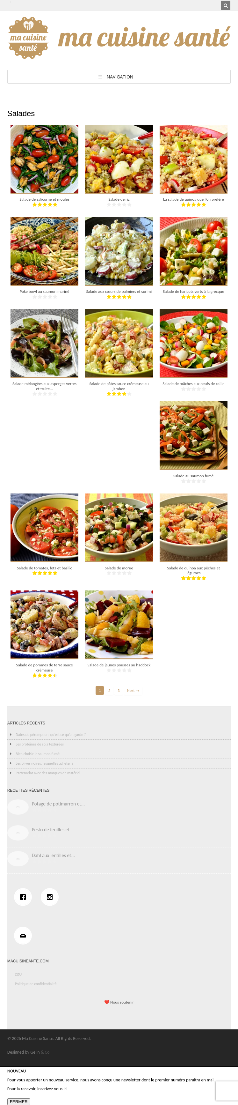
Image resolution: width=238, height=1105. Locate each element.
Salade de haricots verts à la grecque (193, 291)
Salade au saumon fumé (193, 475)
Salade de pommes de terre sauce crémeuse (44, 667)
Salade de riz (119, 199)
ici (65, 1089)
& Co (45, 1052)
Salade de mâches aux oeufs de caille (193, 383)
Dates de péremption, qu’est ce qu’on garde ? (51, 734)
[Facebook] (24, 897)
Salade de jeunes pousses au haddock (119, 665)
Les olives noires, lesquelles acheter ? (44, 763)
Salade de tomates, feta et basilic (44, 568)
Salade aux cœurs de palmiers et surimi (119, 291)
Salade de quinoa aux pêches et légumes (193, 570)
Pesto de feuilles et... (53, 830)
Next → (133, 690)
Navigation (120, 77)
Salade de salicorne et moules (44, 199)
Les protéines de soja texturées (40, 744)
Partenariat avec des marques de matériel (48, 773)
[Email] (24, 936)
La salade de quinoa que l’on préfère (193, 199)
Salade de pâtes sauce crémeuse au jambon (118, 386)
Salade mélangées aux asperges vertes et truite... (44, 386)
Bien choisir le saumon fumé (38, 754)
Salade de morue (119, 568)
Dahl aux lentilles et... (53, 855)
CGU (18, 974)
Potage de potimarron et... (58, 804)
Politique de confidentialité (36, 984)
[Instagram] (51, 897)
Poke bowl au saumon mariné (44, 291)
